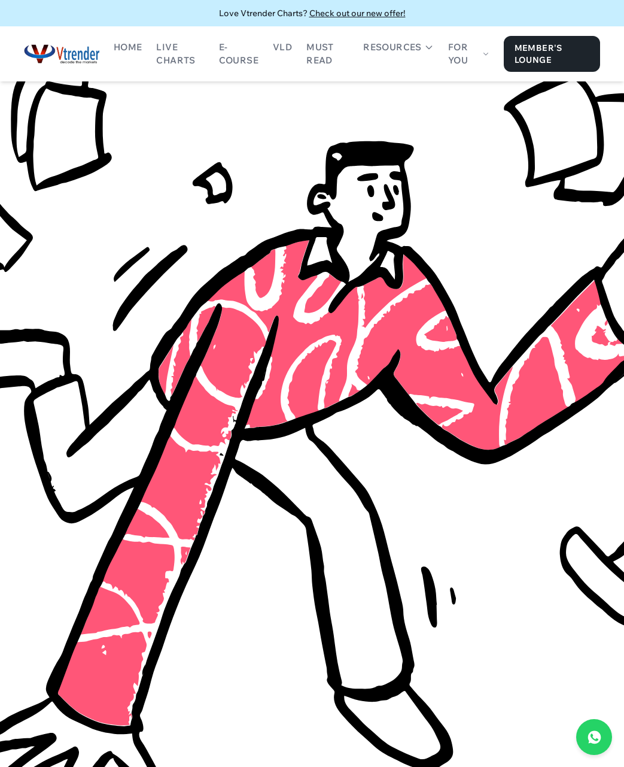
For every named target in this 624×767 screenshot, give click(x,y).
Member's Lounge (538, 54)
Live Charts (175, 53)
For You (468, 53)
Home (128, 47)
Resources (398, 47)
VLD (282, 47)
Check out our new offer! (357, 13)
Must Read (320, 53)
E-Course (238, 53)
